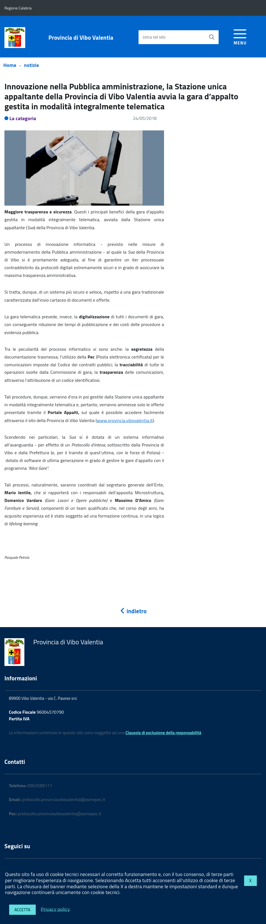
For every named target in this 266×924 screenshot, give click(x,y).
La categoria (22, 118)
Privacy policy (55, 909)
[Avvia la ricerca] (212, 37)
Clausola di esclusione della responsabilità (163, 732)
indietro (133, 611)
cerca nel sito (154, 37)
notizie (31, 65)
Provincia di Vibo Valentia (80, 38)
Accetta (22, 910)
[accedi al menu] (240, 36)
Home (9, 65)
